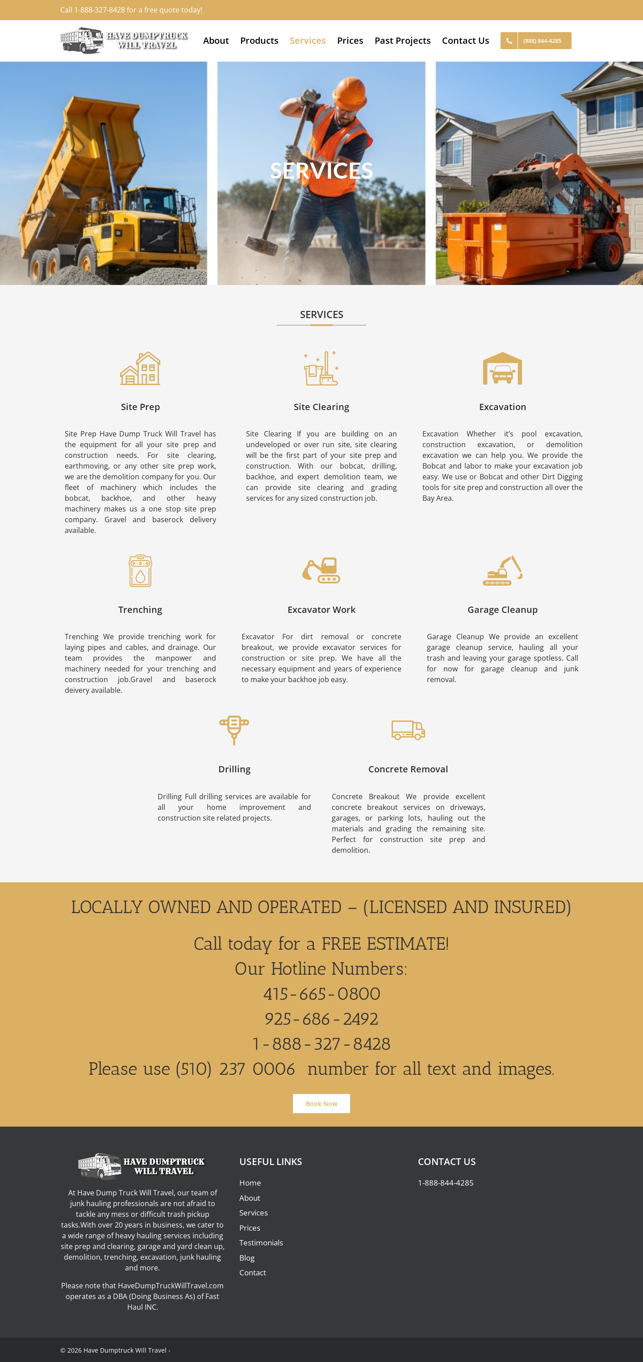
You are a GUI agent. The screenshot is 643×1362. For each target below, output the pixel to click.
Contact (252, 1272)
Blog (247, 1258)
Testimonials (261, 1242)
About (249, 1198)
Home (250, 1183)
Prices (249, 1228)
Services (253, 1212)
